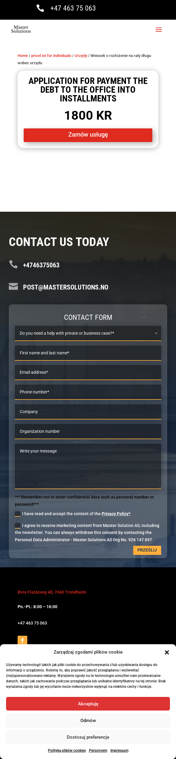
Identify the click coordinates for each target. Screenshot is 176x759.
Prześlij (147, 550)
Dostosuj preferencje (88, 737)
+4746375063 (41, 265)
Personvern (98, 750)
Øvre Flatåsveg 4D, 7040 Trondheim (52, 592)
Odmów (88, 720)
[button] (167, 652)
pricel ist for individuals (51, 55)
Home (23, 55)
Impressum (119, 750)
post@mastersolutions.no (65, 287)
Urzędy (81, 55)
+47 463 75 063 (73, 8)
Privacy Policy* (116, 513)
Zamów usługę (88, 134)
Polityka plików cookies (67, 750)
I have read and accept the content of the (72, 514)
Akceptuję (88, 704)
